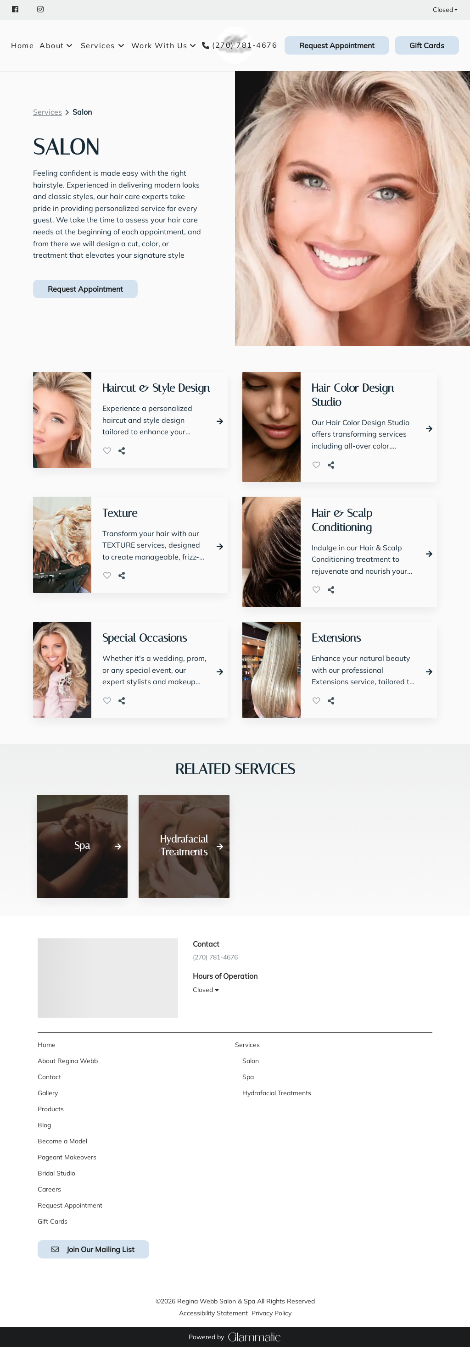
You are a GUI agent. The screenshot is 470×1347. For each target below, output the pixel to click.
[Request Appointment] (337, 45)
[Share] (123, 451)
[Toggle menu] (121, 45)
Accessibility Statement (213, 1313)
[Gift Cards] (425, 45)
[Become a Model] (62, 1141)
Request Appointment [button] (85, 289)
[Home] (24, 45)
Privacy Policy (271, 1313)
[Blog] (44, 1125)
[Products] (51, 1109)
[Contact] (49, 1077)
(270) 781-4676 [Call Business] (244, 45)
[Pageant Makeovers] (67, 1157)
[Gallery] (48, 1093)
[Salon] (250, 1061)
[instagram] (41, 10)
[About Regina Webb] (68, 1061)
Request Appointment (337, 45)
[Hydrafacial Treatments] (276, 1093)
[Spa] (248, 1077)
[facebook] (20, 10)
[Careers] (49, 1189)
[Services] (98, 45)
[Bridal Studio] (56, 1173)
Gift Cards (426, 45)
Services (47, 111)
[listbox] (56, 45)
